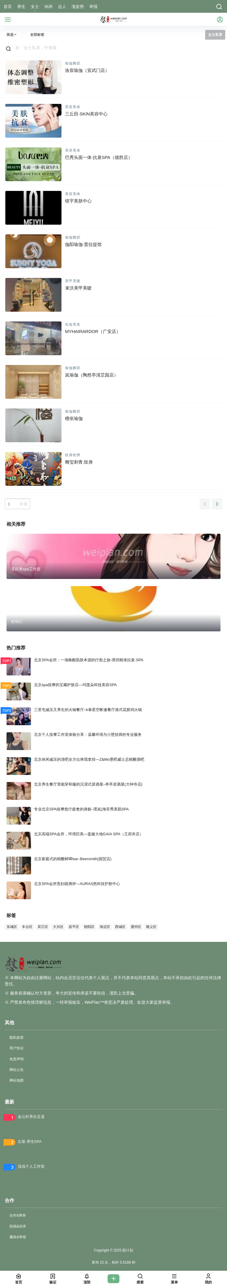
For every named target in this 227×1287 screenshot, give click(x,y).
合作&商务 (17, 1215)
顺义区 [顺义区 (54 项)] (151, 927)
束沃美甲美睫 (78, 287)
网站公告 (16, 1070)
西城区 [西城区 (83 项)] (120, 927)
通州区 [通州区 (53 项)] (136, 927)
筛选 (12, 35)
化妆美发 (72, 324)
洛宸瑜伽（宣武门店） (87, 70)
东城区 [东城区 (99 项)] (12, 927)
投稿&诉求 (17, 1226)
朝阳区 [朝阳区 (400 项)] (89, 927)
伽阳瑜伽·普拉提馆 (83, 244)
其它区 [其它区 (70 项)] (43, 927)
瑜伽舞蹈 (72, 63)
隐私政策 (16, 1037)
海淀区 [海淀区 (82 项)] (105, 927)
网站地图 (16, 1080)
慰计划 (127, 1250)
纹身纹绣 (72, 455)
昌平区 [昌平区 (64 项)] (74, 927)
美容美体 (72, 107)
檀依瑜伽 (74, 418)
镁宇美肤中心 (78, 200)
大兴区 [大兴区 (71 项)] (58, 927)
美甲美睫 (72, 281)
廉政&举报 (17, 1237)
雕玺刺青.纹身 (79, 461)
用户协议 (16, 1048)
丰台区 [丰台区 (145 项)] (27, 927)
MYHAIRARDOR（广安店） (93, 331)
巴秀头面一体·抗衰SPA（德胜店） (98, 157)
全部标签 (37, 35)
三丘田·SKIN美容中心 (86, 113)
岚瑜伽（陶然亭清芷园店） (91, 374)
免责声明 (16, 1059)
